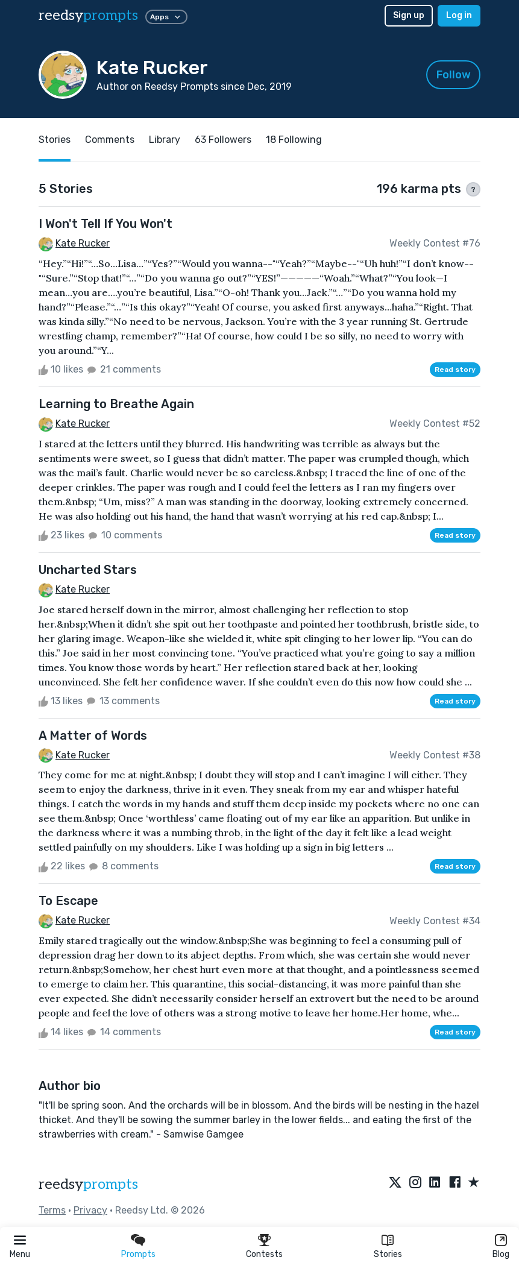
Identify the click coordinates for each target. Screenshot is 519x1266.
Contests (264, 1254)
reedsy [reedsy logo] (88, 15)
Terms (52, 1210)
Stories (388, 1254)
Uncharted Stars (88, 569)
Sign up (408, 15)
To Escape (68, 900)
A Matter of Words (93, 735)
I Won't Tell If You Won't (105, 223)
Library (164, 139)
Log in (459, 15)
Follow (453, 74)
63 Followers (223, 139)
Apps (166, 17)
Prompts (138, 1254)
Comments (109, 139)
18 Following (294, 139)
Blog (500, 1254)
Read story (455, 369)
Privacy (90, 1210)
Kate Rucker (82, 243)
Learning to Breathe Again (116, 404)
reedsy (88, 1184)
